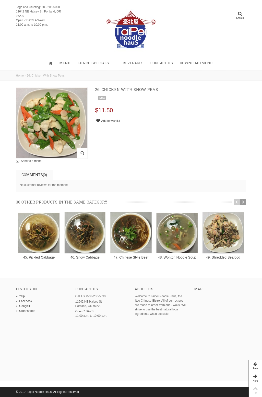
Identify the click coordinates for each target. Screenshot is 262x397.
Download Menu (196, 63)
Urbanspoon (25, 311)
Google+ (23, 306)
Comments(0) (34, 174)
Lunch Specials (93, 63)
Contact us (161, 63)
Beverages (133, 63)
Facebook (24, 301)
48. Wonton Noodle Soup (177, 257)
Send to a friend (31, 161)
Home (20, 75)
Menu (65, 63)
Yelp (20, 296)
